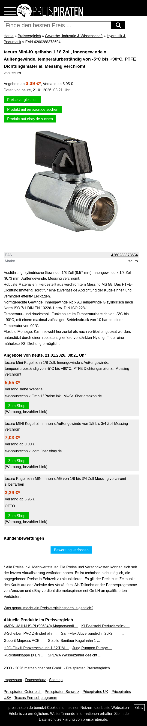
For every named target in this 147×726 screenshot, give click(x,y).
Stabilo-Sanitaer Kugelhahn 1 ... (74, 641)
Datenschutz (35, 680)
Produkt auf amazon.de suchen (32, 109)
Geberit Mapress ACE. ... (24, 641)
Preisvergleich (29, 36)
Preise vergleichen (22, 100)
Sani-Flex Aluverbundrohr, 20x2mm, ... (92, 633)
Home (9, 36)
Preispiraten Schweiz (62, 692)
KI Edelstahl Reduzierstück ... (105, 626)
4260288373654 (124, 255)
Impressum (13, 680)
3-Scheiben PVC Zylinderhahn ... (30, 633)
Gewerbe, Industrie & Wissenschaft (74, 36)
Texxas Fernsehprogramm (35, 698)
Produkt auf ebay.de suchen (30, 119)
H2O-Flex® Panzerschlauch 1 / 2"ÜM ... (36, 648)
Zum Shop (16, 406)
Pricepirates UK (95, 692)
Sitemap (56, 680)
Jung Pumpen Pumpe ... (92, 648)
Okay (139, 708)
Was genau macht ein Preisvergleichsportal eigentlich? (48, 608)
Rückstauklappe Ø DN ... (24, 655)
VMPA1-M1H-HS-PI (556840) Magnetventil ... (41, 626)
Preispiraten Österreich (23, 692)
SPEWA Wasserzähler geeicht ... (74, 655)
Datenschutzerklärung (57, 719)
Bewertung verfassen (71, 550)
